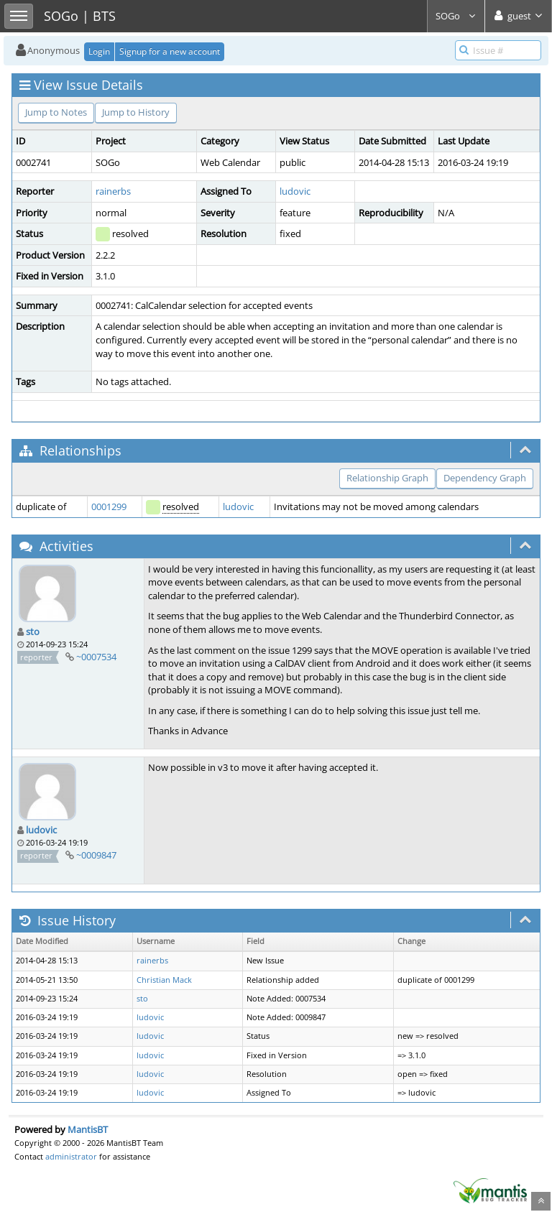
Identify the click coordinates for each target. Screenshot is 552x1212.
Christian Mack (164, 980)
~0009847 (96, 854)
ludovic (295, 191)
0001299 (108, 506)
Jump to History (136, 112)
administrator (71, 1156)
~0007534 (96, 656)
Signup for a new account (169, 51)
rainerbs (113, 191)
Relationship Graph (387, 477)
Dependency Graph (484, 477)
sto (33, 631)
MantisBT (88, 1129)
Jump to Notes (56, 112)
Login (99, 51)
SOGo (456, 15)
